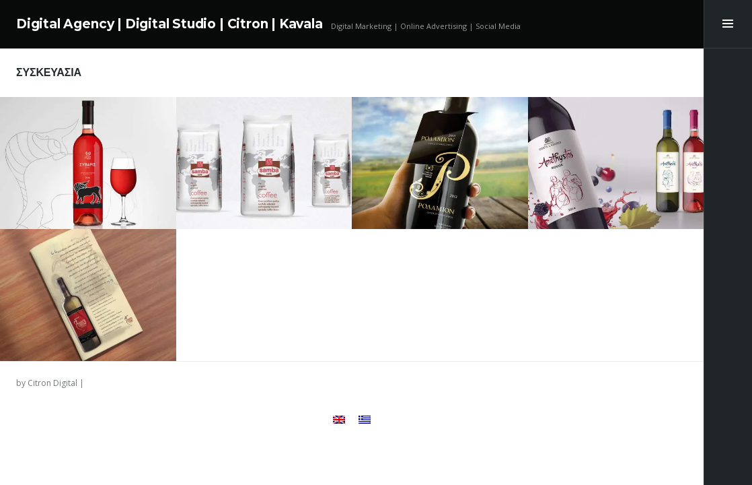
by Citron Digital (46, 383)
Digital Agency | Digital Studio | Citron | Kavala (169, 24)
